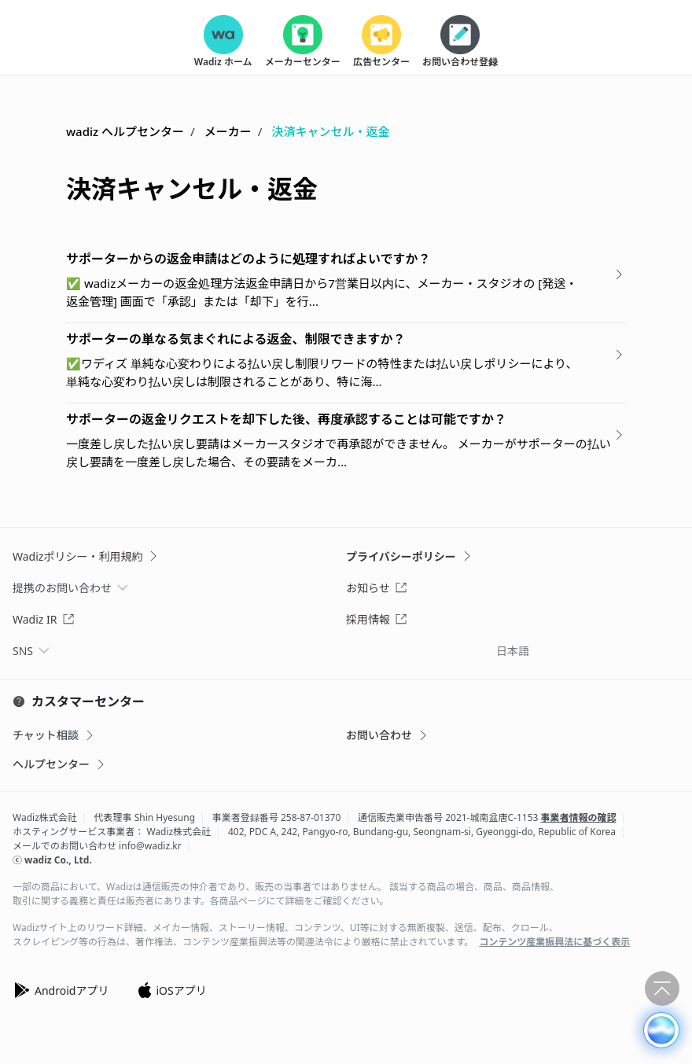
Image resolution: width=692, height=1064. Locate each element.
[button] (661, 1030)
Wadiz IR (44, 619)
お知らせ (376, 587)
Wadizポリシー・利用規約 (86, 556)
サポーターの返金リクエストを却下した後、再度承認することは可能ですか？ (286, 419)
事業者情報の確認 (579, 817)
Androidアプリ (61, 990)
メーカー (228, 131)
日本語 (512, 650)
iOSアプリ (171, 990)
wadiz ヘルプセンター (125, 131)
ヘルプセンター (60, 764)
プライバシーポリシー (409, 556)
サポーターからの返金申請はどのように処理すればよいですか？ (248, 258)
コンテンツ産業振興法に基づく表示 (554, 942)
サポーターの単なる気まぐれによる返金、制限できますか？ (236, 339)
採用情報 (376, 619)
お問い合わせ (387, 734)
